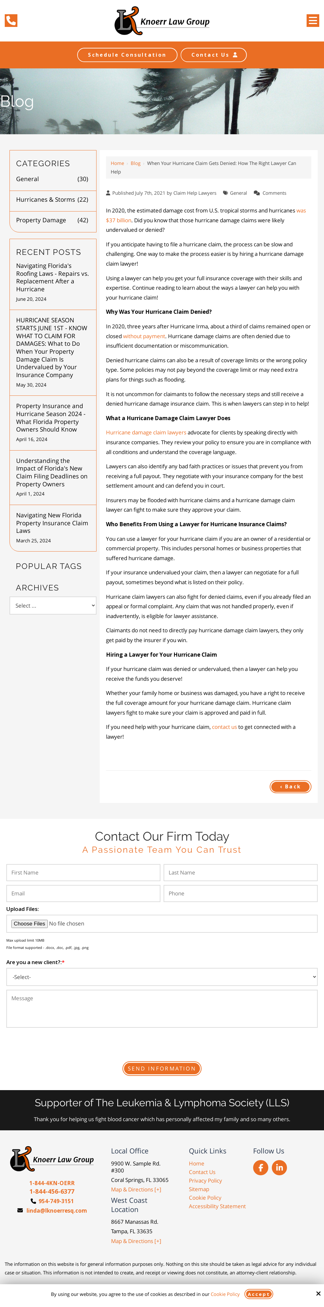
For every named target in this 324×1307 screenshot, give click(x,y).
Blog (135, 163)
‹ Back (290, 786)
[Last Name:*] (241, 872)
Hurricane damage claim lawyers (146, 432)
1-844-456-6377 (51, 1191)
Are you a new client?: (35, 962)
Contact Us (213, 54)
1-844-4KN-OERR (52, 1183)
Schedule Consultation (127, 54)
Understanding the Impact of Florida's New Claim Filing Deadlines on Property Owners (52, 472)
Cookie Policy (225, 1294)
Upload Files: (22, 908)
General (238, 193)
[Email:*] (83, 893)
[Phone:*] (241, 893)
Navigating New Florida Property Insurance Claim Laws (52, 523)
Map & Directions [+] (136, 1189)
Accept (259, 1294)
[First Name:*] (83, 872)
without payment (144, 336)
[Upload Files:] (162, 924)
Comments (274, 193)
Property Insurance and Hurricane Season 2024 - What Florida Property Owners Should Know (50, 417)
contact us (224, 726)
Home (117, 163)
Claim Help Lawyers (194, 193)
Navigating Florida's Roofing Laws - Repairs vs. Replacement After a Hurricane (52, 277)
